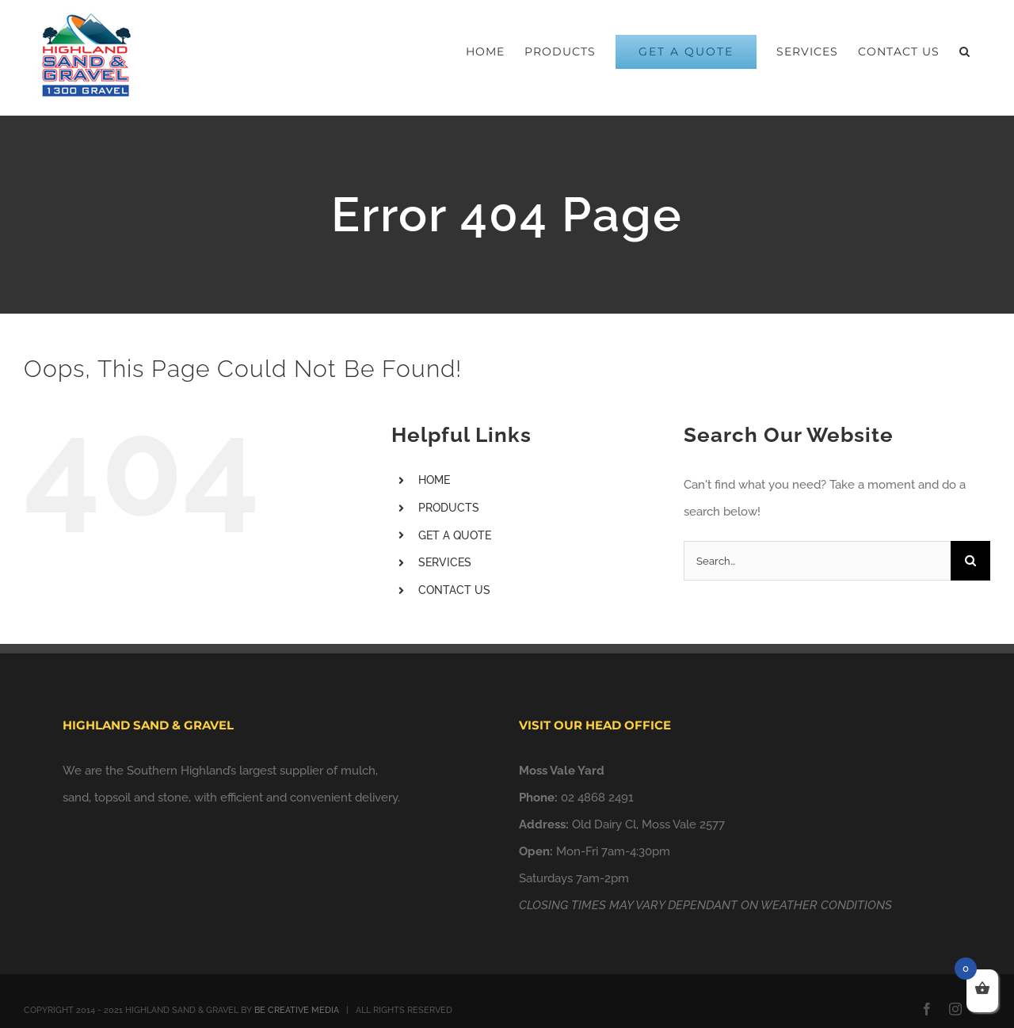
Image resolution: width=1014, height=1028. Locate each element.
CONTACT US (454, 590)
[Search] (970, 561)
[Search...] (817, 561)
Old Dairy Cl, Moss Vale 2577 (648, 824)
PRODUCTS (448, 507)
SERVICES (444, 562)
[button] (964, 51)
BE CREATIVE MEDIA (296, 1010)
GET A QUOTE (454, 535)
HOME (434, 480)
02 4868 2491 (597, 797)
